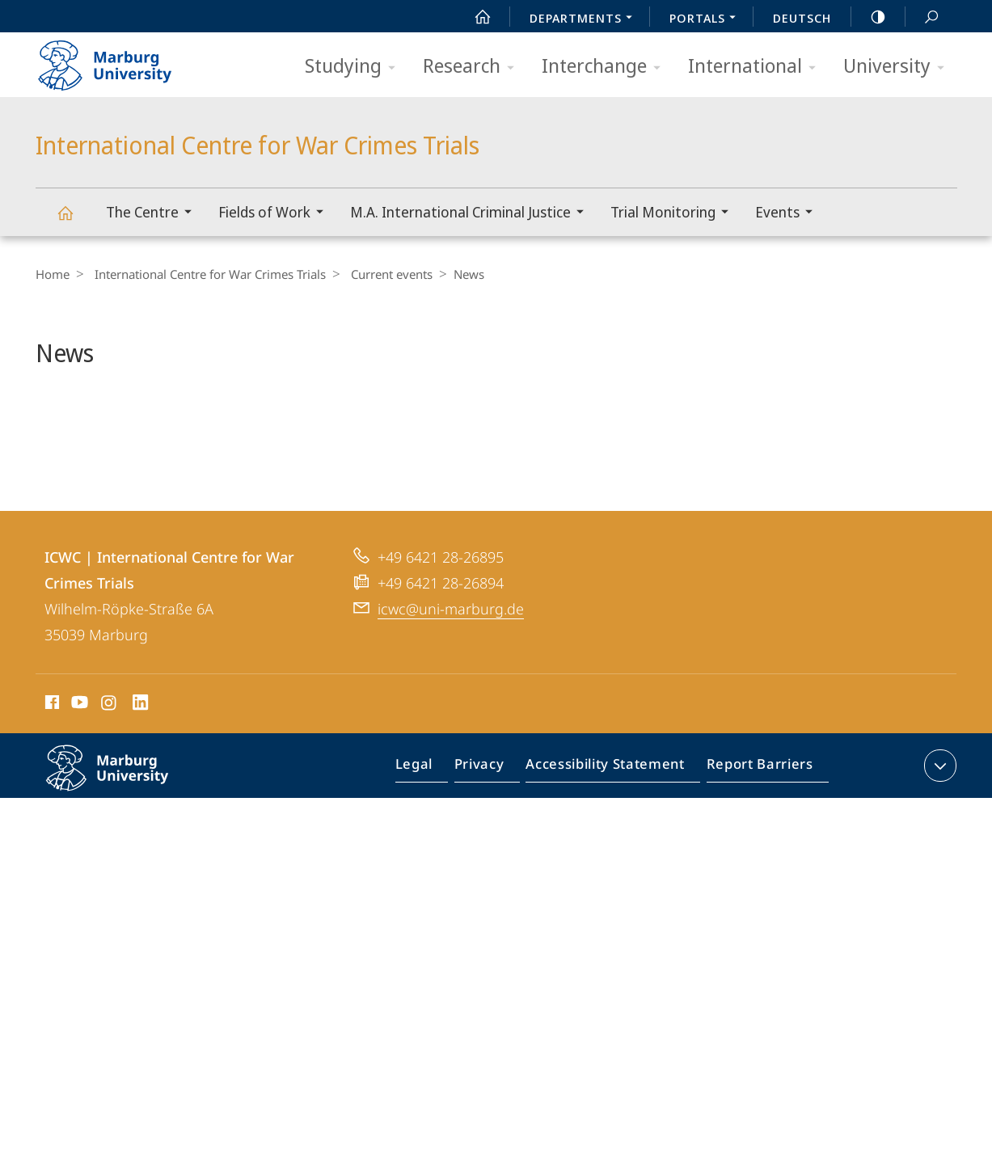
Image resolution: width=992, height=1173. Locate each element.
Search (922, 17)
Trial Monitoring (674, 214)
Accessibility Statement (610, 811)
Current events (383, 274)
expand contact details (938, 808)
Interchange (606, 67)
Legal (432, 811)
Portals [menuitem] (707, 19)
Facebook (50, 748)
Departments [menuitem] (585, 19)
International (757, 67)
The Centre (154, 214)
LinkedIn (141, 748)
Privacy (493, 811)
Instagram (109, 748)
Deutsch (802, 18)
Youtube (78, 748)
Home (53, 274)
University (899, 67)
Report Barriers (755, 811)
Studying (355, 67)
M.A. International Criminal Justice (472, 214)
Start (474, 17)
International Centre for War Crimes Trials (74, 220)
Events (789, 214)
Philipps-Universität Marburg (124, 824)
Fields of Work (276, 214)
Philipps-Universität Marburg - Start (122, 60)
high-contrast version (869, 17)
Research (474, 67)
